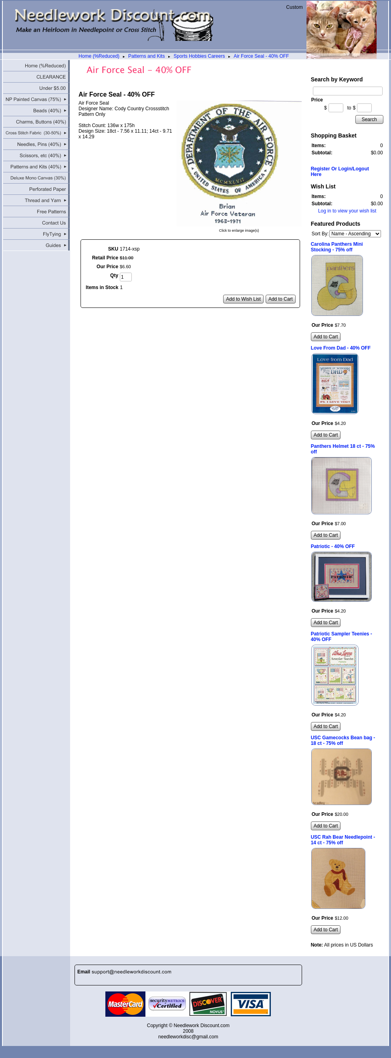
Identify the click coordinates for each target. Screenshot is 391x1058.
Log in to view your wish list (347, 211)
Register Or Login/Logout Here (340, 171)
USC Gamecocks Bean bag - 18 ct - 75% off (343, 740)
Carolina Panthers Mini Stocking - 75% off (337, 247)
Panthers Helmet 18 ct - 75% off (343, 449)
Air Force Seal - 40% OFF (261, 56)
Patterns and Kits (146, 56)
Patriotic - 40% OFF (333, 546)
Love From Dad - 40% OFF (341, 348)
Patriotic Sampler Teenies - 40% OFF (341, 636)
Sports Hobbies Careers (199, 56)
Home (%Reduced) (99, 56)
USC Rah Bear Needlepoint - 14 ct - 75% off (343, 840)
